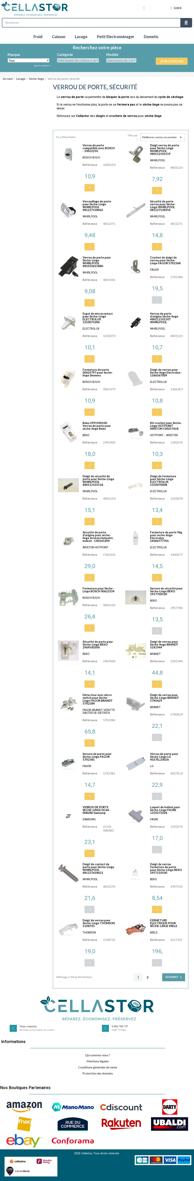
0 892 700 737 (120, 1026)
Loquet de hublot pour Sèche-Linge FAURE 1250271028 (165, 809)
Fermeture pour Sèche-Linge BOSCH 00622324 (98, 590)
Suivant (174, 977)
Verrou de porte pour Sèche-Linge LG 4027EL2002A (164, 756)
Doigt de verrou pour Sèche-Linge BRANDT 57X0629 (164, 697)
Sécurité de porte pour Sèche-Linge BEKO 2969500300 (98, 644)
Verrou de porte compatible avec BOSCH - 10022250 (99, 148)
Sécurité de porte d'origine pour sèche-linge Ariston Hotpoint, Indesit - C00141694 (98, 536)
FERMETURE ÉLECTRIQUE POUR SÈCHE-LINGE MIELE (163, 923)
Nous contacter (28, 1026)
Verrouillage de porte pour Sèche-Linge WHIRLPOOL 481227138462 (97, 206)
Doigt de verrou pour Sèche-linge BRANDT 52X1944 (164, 644)
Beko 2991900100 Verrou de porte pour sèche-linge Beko (97, 425)
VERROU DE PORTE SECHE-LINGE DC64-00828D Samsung (96, 809)
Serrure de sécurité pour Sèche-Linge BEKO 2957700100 (166, 591)
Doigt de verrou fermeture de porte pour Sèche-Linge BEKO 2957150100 (166, 868)
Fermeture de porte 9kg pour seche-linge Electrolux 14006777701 (166, 536)
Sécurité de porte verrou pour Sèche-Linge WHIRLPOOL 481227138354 (163, 206)
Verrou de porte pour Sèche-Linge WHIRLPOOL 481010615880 (97, 262)
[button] (89, 187)
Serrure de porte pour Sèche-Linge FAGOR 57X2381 (97, 756)
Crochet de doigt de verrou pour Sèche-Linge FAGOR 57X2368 (165, 260)
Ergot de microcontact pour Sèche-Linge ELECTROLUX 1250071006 (98, 318)
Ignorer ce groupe (42, 65)
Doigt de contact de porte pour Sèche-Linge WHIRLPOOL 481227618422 (98, 868)
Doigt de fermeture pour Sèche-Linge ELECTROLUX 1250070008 (163, 480)
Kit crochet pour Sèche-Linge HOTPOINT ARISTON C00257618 (166, 425)
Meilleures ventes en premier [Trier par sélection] (162, 137)
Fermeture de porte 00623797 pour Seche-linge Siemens (98, 372)
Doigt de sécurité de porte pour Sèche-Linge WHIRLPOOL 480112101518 (98, 480)
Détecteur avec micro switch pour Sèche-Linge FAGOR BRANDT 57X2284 (98, 699)
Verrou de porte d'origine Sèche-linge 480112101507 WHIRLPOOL (164, 318)
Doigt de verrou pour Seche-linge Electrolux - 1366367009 (166, 372)
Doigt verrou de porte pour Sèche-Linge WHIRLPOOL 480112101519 (164, 149)
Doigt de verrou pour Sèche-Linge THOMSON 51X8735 (99, 923)
